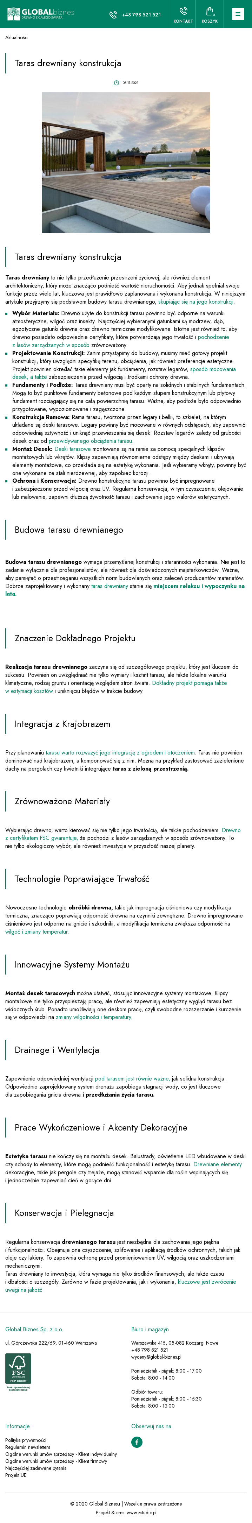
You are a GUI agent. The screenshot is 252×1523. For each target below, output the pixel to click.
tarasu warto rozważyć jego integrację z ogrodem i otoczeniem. (121, 753)
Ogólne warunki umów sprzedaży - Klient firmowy (56, 1461)
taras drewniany (108, 586)
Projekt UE (15, 1475)
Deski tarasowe (72, 449)
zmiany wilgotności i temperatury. (94, 1017)
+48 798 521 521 (141, 14)
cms (120, 1512)
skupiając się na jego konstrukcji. (196, 302)
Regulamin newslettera (28, 1447)
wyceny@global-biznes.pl (156, 1356)
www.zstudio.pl (142, 1512)
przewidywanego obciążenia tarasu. (91, 441)
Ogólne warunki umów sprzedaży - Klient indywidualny (61, 1454)
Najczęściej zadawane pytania (36, 1468)
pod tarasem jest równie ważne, (132, 1079)
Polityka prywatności (25, 1440)
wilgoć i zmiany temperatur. (37, 932)
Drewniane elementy (217, 1164)
